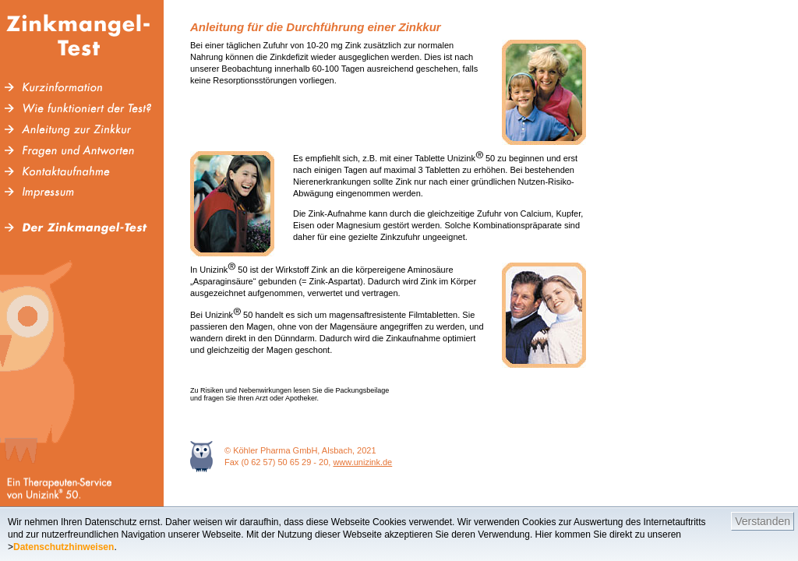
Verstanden (762, 521)
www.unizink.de (362, 462)
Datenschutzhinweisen (63, 547)
